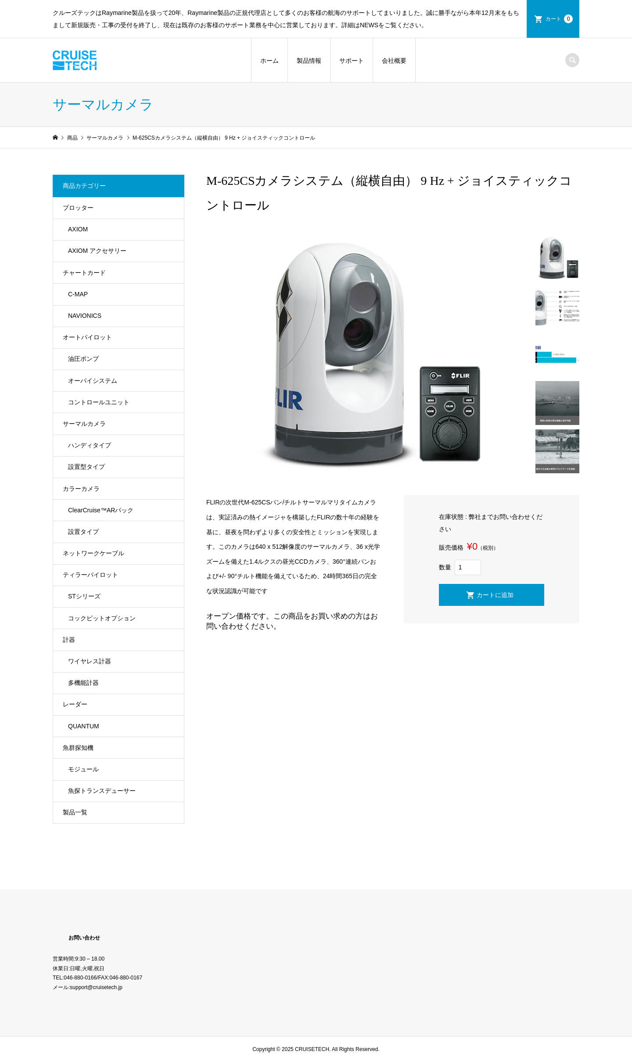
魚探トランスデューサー (102, 790)
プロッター (78, 207)
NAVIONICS (84, 315)
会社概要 (394, 60)
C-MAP (78, 294)
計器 (69, 639)
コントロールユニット (98, 402)
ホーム (269, 60)
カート (559, 18)
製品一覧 (75, 812)
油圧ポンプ (83, 358)
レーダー (75, 704)
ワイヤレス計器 (89, 661)
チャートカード (84, 272)
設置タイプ (83, 531)
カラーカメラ (81, 488)
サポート (351, 60)
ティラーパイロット (90, 574)
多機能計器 (83, 682)
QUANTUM (83, 726)
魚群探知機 (78, 747)
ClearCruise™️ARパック (100, 510)
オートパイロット (87, 337)
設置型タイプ (86, 466)
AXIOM (78, 229)
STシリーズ (84, 596)
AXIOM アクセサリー (97, 250)
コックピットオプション (102, 618)
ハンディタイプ (89, 445)
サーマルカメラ (84, 423)
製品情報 (309, 60)
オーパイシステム (92, 380)
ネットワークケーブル (93, 553)
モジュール (83, 769)
